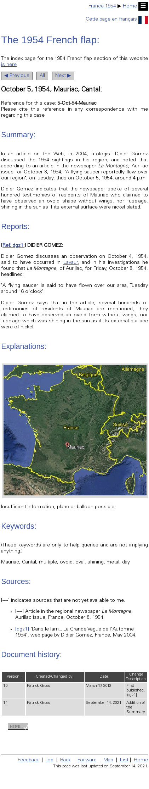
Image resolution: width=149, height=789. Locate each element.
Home (130, 6)
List (124, 760)
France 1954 (102, 6)
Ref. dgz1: (13, 245)
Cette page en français (117, 19)
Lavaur (70, 262)
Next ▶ (63, 75)
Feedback (28, 760)
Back (65, 760)
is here (9, 64)
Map (108, 760)
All (42, 75)
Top (49, 760)
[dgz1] (22, 629)
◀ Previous (16, 75)
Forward (87, 760)
